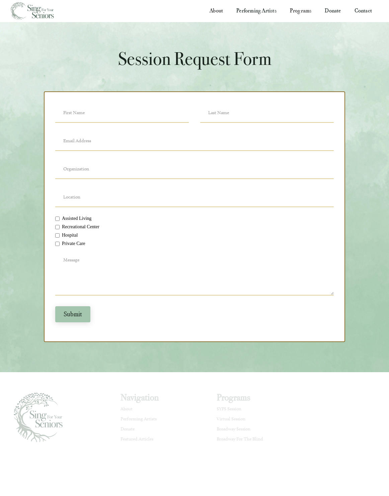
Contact (363, 10)
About (127, 409)
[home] (33, 11)
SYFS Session (229, 409)
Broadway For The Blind (240, 439)
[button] (216, 10)
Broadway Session (233, 429)
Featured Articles (137, 439)
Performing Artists (256, 10)
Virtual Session (231, 419)
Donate (333, 10)
